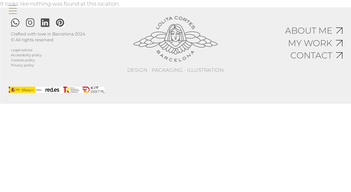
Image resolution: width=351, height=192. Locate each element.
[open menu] (13, 9)
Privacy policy (22, 65)
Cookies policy (23, 60)
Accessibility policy (26, 55)
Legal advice (22, 50)
